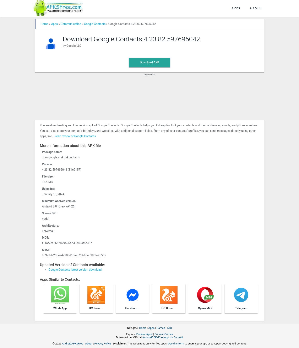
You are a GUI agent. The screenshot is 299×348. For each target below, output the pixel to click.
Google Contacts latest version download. (75, 269)
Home (44, 24)
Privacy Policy (102, 343)
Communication (71, 24)
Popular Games (163, 334)
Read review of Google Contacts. (76, 136)
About (88, 343)
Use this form (176, 343)
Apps (236, 8)
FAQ (169, 327)
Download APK (149, 62)
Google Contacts (94, 24)
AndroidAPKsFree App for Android (162, 337)
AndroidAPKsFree (72, 343)
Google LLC (73, 45)
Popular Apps (144, 334)
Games (255, 8)
